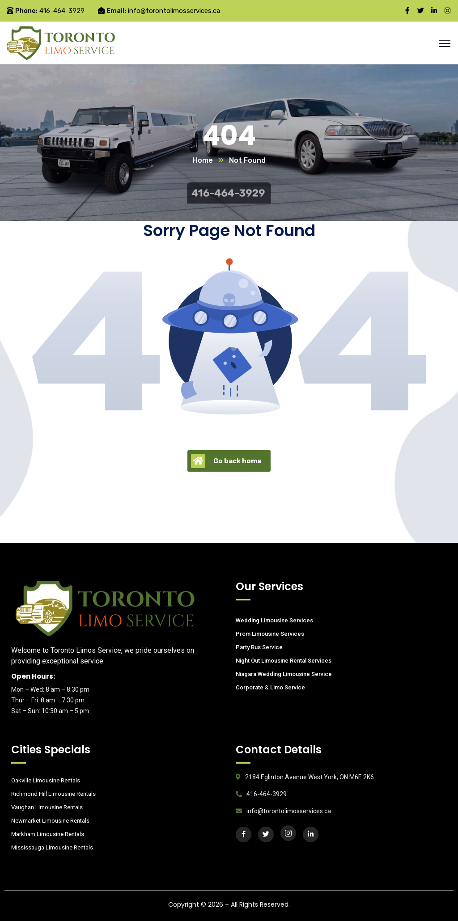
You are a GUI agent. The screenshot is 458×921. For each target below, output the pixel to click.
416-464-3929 (62, 11)
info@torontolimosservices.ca (174, 11)
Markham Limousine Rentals (47, 834)
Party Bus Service (259, 647)
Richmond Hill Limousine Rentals (53, 793)
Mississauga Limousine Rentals (52, 847)
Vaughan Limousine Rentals (47, 807)
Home (203, 160)
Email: (116, 11)
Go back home (226, 461)
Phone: (26, 11)
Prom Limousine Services (270, 633)
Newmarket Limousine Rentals (50, 820)
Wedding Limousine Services (274, 620)
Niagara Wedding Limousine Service (284, 674)
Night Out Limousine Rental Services (283, 660)
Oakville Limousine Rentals (45, 780)
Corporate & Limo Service (270, 687)
